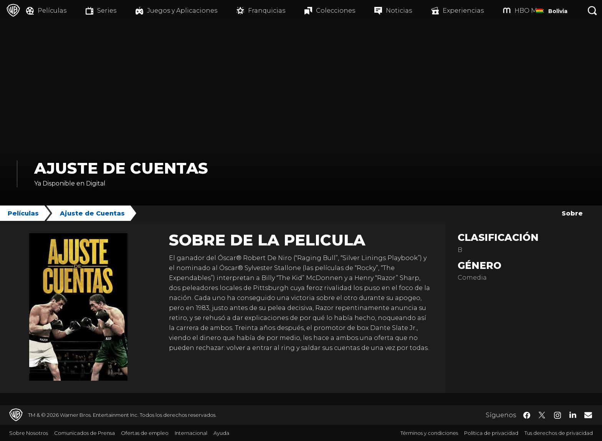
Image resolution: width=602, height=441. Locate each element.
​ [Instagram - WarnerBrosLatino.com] (557, 415)
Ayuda (221, 433)
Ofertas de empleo (145, 433)
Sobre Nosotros (28, 433)
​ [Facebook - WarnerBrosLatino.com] (526, 415)
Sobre (572, 213)
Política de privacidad (491, 433)
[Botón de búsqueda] (592, 10)
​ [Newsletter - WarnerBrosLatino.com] (588, 415)
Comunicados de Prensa (84, 433)
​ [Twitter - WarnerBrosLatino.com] (542, 415)
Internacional (191, 433)
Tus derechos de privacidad (558, 433)
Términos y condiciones (429, 433)
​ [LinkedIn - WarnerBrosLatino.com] (572, 414)
